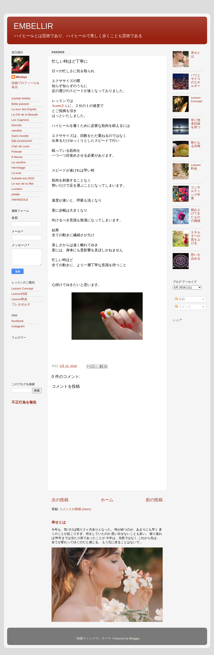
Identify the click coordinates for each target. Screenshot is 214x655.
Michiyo (21, 77)
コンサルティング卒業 (195, 193)
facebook (18, 321)
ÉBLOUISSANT (22, 141)
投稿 (180, 299)
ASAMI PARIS (21, 98)
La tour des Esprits (24, 109)
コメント (183, 306)
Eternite (17, 125)
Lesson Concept (22, 288)
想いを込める (195, 256)
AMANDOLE (20, 199)
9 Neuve (17, 157)
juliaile (16, 194)
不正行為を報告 (24, 402)
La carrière (19, 162)
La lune (16, 173)
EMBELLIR (33, 26)
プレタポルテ (21, 304)
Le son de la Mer (23, 183)
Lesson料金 (20, 299)
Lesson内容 (20, 294)
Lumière (17, 189)
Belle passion (20, 104)
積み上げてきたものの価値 (195, 215)
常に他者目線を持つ (195, 123)
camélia (17, 130)
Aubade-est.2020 (23, 178)
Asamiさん (60, 106)
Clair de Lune (20, 146)
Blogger (134, 638)
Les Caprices (20, 120)
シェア (177, 320)
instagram (18, 326)
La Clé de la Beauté (25, 114)
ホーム (107, 499)
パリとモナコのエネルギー (195, 81)
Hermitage (18, 167)
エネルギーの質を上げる (195, 238)
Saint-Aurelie (20, 136)
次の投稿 (60, 499)
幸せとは (59, 522)
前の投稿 (154, 499)
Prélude (17, 151)
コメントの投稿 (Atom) (75, 509)
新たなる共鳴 (195, 144)
